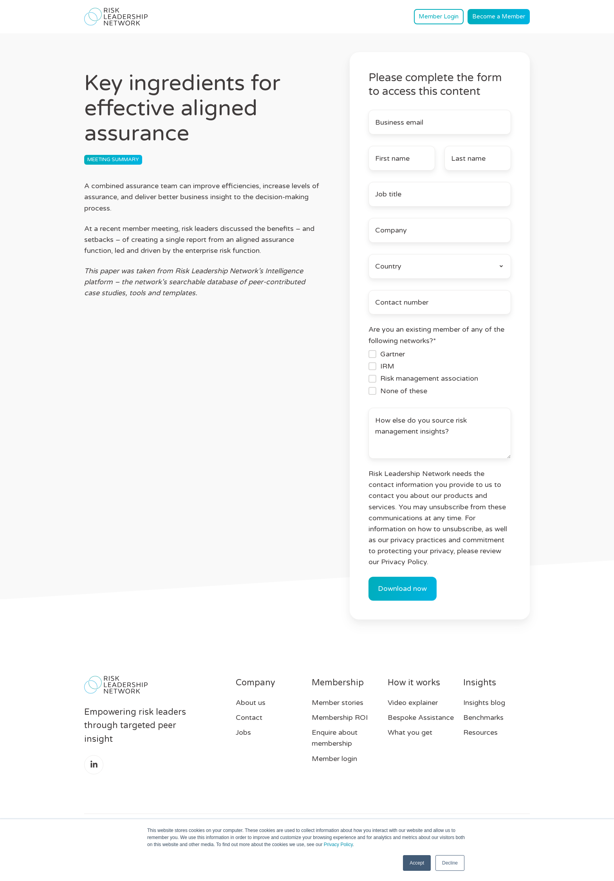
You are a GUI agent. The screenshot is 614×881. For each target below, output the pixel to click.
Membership (338, 683)
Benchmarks (483, 717)
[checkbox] (439, 372)
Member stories (337, 702)
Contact (249, 717)
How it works (414, 683)
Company (255, 683)
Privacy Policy (338, 844)
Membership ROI (340, 717)
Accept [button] (417, 863)
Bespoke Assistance (421, 717)
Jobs (243, 732)
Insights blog (484, 702)
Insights (479, 683)
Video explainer (413, 702)
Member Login (439, 16)
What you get (410, 732)
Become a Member (498, 16)
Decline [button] (450, 863)
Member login (334, 758)
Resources (480, 732)
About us (250, 702)
